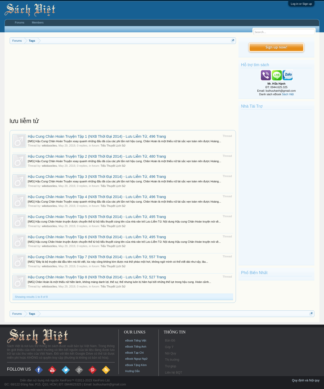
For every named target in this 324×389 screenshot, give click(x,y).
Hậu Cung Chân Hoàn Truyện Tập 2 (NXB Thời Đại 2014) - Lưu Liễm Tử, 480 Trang (97, 156)
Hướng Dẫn (132, 371)
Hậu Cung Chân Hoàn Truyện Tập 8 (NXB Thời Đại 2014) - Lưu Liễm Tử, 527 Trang (97, 277)
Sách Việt (288, 94)
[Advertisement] (123, 81)
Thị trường (172, 359)
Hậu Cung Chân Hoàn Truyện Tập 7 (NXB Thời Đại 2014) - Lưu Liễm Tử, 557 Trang (97, 257)
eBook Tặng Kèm (136, 365)
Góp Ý (169, 347)
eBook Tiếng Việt (135, 340)
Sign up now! (276, 47)
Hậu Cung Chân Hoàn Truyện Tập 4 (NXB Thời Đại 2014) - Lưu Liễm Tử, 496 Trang (97, 197)
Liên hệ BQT (173, 372)
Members (38, 22)
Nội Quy (170, 353)
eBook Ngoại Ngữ (136, 358)
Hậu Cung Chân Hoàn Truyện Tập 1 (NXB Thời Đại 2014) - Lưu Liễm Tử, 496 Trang (97, 136)
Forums (19, 22)
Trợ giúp (170, 366)
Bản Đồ (170, 340)
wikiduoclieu (49, 145)
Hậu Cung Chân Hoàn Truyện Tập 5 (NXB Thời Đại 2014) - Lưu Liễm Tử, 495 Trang (97, 217)
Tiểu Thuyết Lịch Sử (112, 145)
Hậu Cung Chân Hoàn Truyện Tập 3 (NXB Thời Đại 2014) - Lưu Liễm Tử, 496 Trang (97, 177)
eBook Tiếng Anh (135, 346)
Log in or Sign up (301, 3)
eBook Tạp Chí (134, 352)
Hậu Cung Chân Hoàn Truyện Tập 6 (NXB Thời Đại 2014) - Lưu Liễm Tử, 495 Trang (97, 237)
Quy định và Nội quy (305, 380)
